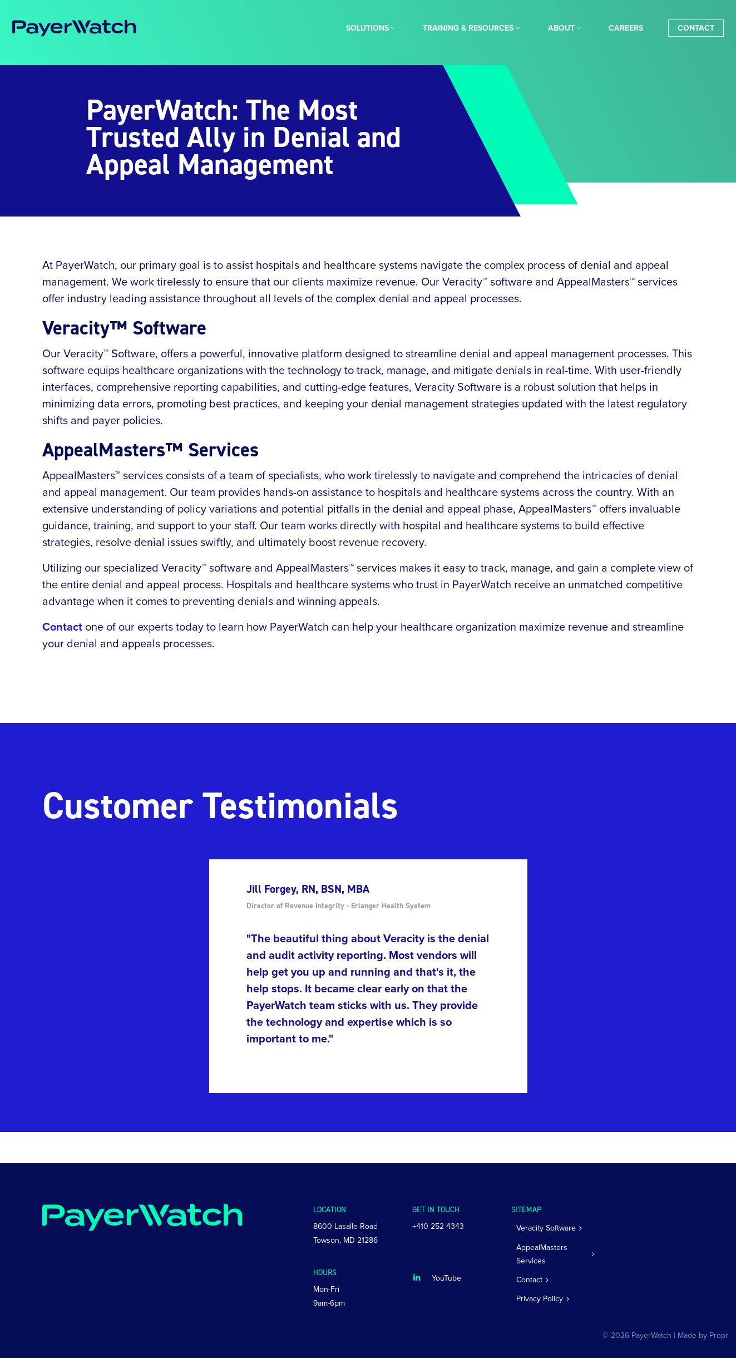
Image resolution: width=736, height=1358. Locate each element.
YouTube (446, 1278)
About (561, 28)
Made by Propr (703, 1335)
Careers (626, 28)
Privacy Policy (539, 1299)
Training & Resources (468, 28)
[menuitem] (367, 28)
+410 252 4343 (438, 1226)
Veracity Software (546, 1228)
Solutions (367, 28)
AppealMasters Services (541, 1254)
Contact (696, 28)
